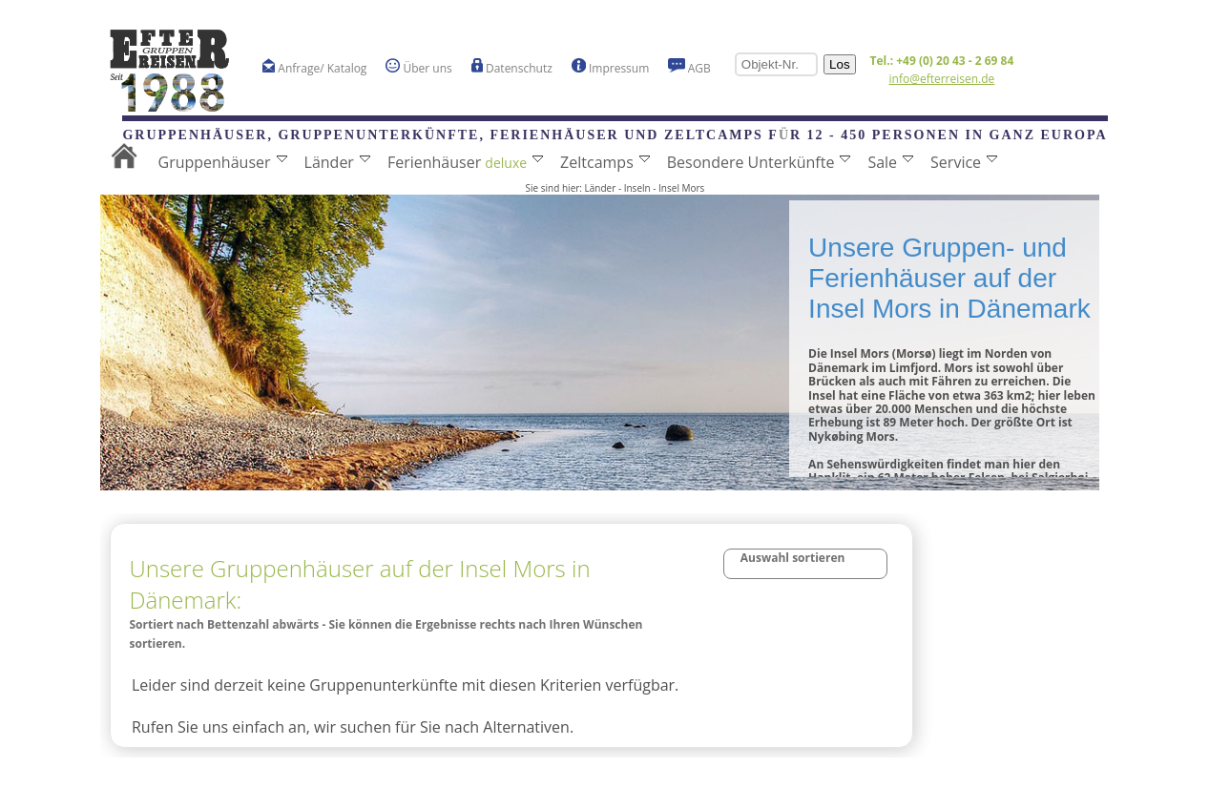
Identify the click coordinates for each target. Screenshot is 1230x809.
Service (963, 162)
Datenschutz (511, 67)
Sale (890, 162)
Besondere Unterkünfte (759, 162)
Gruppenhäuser (222, 162)
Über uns (418, 67)
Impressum (610, 67)
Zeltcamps (605, 162)
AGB (689, 67)
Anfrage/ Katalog (314, 67)
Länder (337, 162)
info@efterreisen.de (942, 79)
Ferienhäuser (465, 162)
